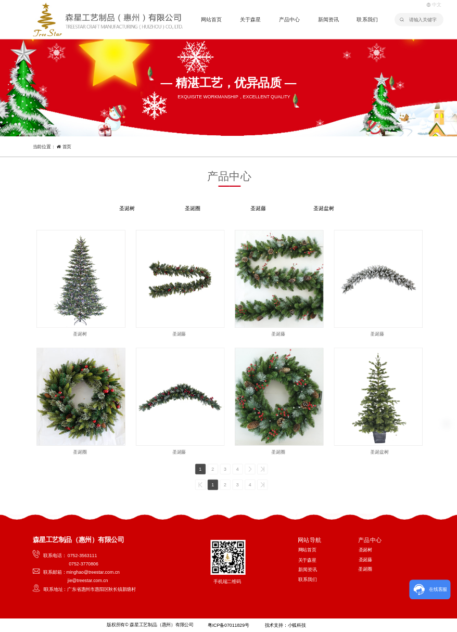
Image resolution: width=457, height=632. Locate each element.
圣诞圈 (192, 208)
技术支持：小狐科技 (285, 625)
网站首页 (211, 20)
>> (263, 469)
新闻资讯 (328, 20)
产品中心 (289, 20)
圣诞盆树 (323, 208)
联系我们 (367, 20)
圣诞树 (127, 208)
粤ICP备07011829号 (228, 625)
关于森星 (250, 20)
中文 (433, 4)
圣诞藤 (258, 208)
